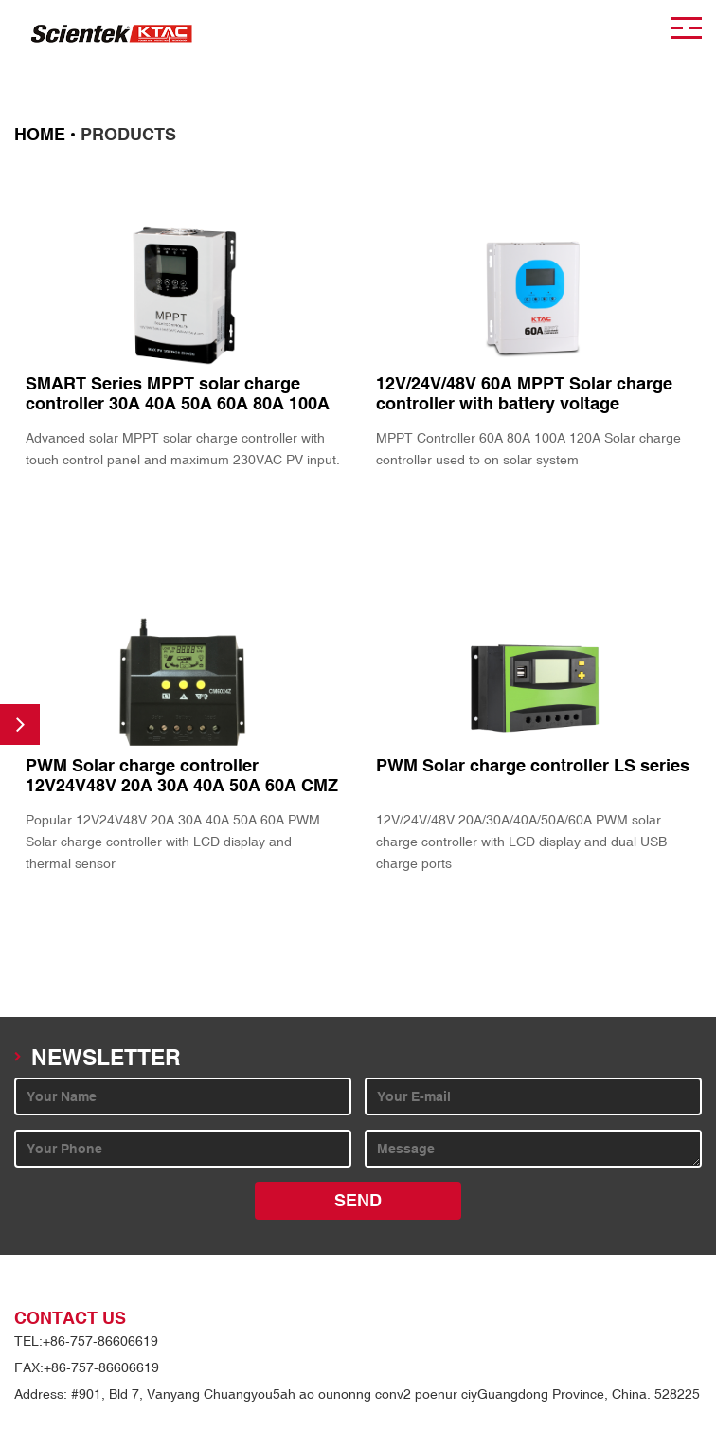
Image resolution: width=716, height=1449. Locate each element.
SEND (358, 1200)
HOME (39, 134)
